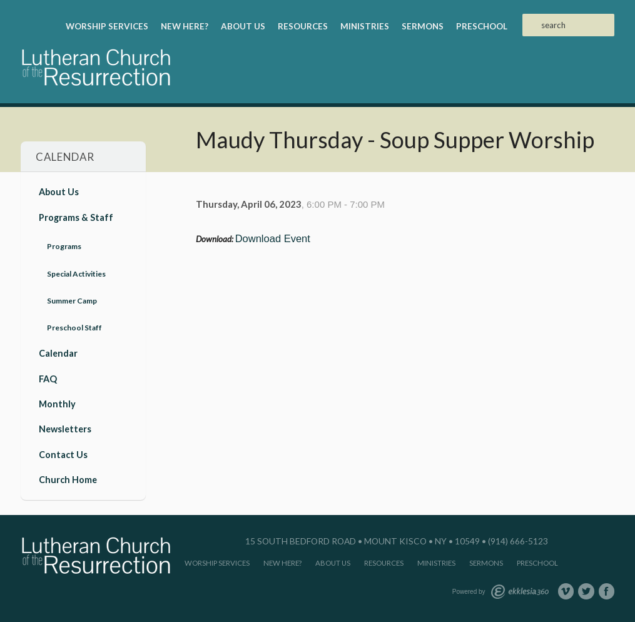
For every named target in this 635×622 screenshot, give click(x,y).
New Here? (184, 26)
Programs (64, 246)
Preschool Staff (74, 327)
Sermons (423, 26)
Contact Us (63, 454)
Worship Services (107, 26)
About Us (243, 26)
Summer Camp (72, 300)
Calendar (58, 353)
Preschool (481, 26)
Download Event (272, 238)
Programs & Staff (76, 217)
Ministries (364, 26)
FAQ (48, 379)
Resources (303, 26)
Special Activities (76, 273)
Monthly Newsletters (65, 416)
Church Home (68, 479)
